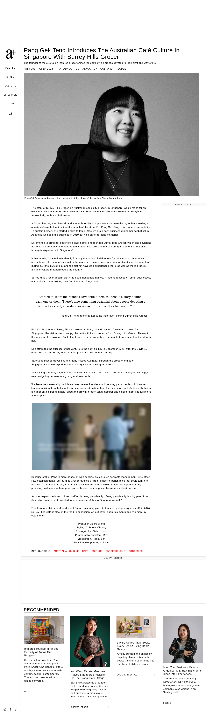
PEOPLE (10, 68)
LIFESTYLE (10, 95)
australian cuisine (66, 551)
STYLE (10, 77)
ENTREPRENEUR (115, 551)
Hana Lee (29, 69)
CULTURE (10, 85)
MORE (10, 103)
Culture (97, 551)
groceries (136, 551)
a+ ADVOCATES (69, 68)
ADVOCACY (90, 68)
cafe (85, 551)
